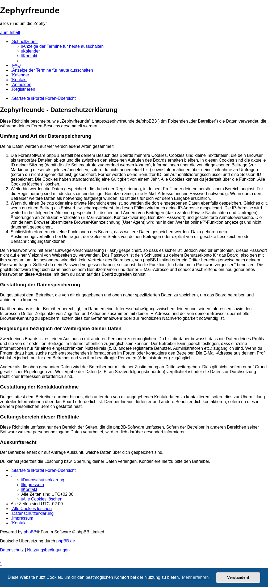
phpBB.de (65, 541)
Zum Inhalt (10, 32)
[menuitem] (62, 46)
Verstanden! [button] (238, 577)
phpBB (30, 532)
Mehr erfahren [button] (195, 577)
